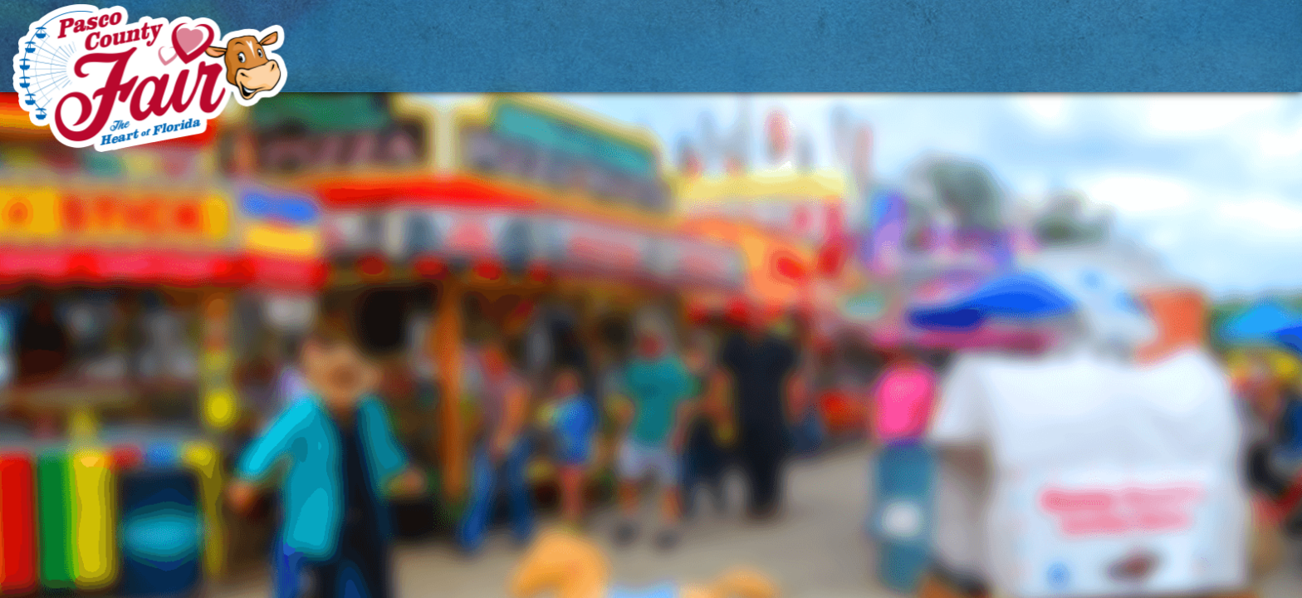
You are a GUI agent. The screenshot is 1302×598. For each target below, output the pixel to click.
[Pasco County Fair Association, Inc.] (150, 77)
